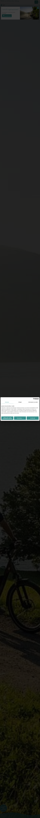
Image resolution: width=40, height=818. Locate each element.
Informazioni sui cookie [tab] (33, 402)
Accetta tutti (32, 418)
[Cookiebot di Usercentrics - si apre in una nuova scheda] (34, 399)
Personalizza (20, 418)
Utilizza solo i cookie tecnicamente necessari (7, 418)
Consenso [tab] (7, 402)
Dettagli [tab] (20, 402)
